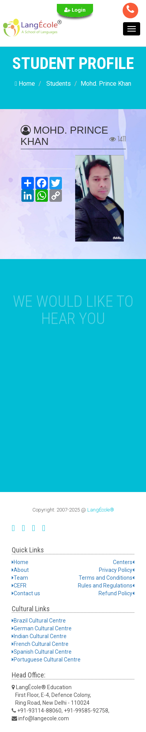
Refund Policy (116, 593)
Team (20, 578)
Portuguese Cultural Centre (46, 659)
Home (25, 83)
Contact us (26, 593)
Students (58, 83)
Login (75, 10)
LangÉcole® (100, 510)
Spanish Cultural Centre (42, 652)
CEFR (19, 585)
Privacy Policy (116, 570)
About (20, 570)
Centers (123, 562)
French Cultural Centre (40, 644)
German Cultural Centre (42, 628)
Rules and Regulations (106, 585)
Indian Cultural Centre (39, 636)
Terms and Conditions (106, 578)
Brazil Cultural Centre (39, 620)
